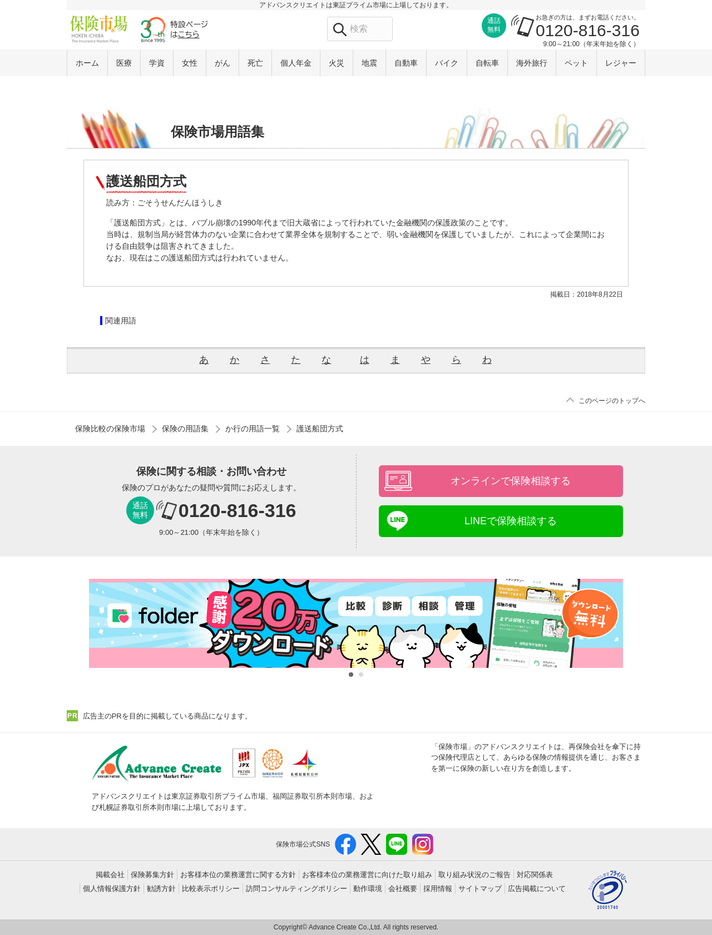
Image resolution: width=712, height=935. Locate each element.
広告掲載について (537, 888)
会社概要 (402, 888)
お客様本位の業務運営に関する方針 (238, 874)
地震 (369, 62)
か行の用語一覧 (252, 428)
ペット (576, 62)
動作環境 (367, 888)
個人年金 (296, 62)
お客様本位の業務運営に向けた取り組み (367, 874)
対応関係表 (535, 874)
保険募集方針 (152, 874)
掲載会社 (110, 874)
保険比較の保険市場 (110, 428)
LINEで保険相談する (510, 520)
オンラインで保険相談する (511, 480)
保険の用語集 (185, 428)
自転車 (487, 62)
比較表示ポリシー (211, 888)
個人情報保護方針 (112, 888)
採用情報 (437, 888)
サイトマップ (480, 888)
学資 (157, 62)
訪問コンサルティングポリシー (296, 888)
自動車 (406, 62)
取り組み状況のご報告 (474, 874)
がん (222, 62)
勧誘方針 (161, 888)
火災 (336, 62)
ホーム (87, 62)
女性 (189, 62)
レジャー (620, 62)
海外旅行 (531, 62)
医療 (124, 62)
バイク (446, 62)
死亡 (255, 62)
